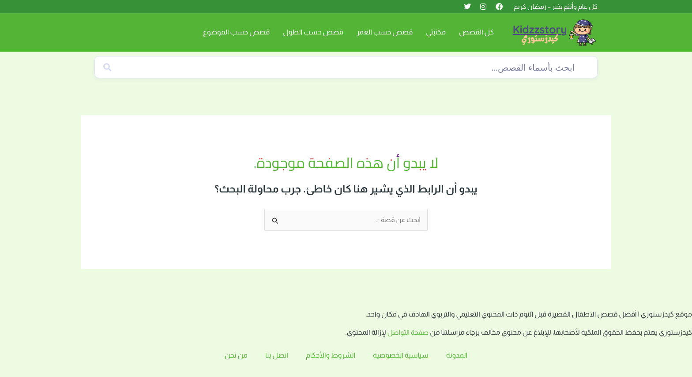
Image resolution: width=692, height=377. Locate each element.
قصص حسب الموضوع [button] (236, 32)
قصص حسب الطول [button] (313, 32)
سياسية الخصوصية (401, 355)
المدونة (456, 355)
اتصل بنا (276, 355)
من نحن (236, 355)
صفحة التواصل (407, 332)
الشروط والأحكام (330, 355)
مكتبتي (436, 32)
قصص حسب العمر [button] (385, 32)
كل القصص (476, 32)
